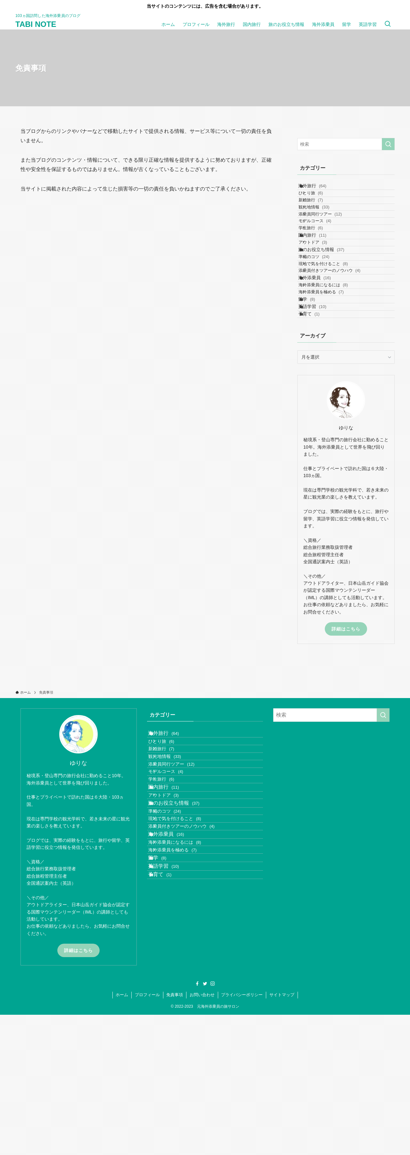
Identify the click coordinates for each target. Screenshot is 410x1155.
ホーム (122, 1135)
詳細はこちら (346, 734)
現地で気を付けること (332, 326)
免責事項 (174, 1135)
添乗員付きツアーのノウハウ (338, 339)
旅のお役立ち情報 (328, 301)
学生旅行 (320, 263)
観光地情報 (323, 226)
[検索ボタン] (388, 24)
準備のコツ (323, 314)
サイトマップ (281, 1135)
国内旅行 (319, 276)
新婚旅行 (320, 214)
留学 (313, 390)
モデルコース (324, 250)
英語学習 (319, 403)
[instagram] (213, 1124)
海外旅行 (319, 188)
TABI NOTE (35, 24)
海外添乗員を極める (330, 377)
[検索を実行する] (388, 144)
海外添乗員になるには (332, 364)
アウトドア (322, 289)
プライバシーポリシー (242, 1135)
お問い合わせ (202, 1135)
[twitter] (205, 1124)
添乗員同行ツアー (329, 238)
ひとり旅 (320, 201)
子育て (316, 416)
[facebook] (197, 1124)
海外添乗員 (321, 351)
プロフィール (147, 1135)
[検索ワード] (346, 144)
